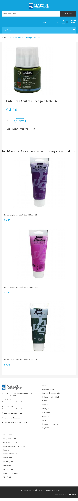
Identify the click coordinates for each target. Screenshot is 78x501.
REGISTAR (47, 22)
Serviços (45, 408)
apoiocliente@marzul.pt (12, 413)
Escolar (6, 450)
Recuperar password (50, 424)
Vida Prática (7, 477)
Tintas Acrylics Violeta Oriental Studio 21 (20, 215)
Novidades (46, 412)
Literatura (7, 465)
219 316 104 (13, 400)
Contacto (45, 416)
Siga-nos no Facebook (11, 418)
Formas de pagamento (51, 393)
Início (4, 37)
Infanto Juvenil (8, 461)
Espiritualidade (9, 458)
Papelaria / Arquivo (10, 473)
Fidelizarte (72, 494)
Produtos (45, 405)
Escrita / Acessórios (11, 454)
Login (44, 420)
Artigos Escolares (10, 438)
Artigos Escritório (10, 442)
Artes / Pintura (9, 434)
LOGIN (56, 22)
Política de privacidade (51, 397)
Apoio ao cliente (48, 389)
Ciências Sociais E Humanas (14, 446)
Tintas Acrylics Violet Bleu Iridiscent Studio (21, 287)
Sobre (44, 401)
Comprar (20, 121)
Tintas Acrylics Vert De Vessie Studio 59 (20, 359)
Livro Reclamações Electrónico (14, 422)
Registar (45, 428)
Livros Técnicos (9, 469)
